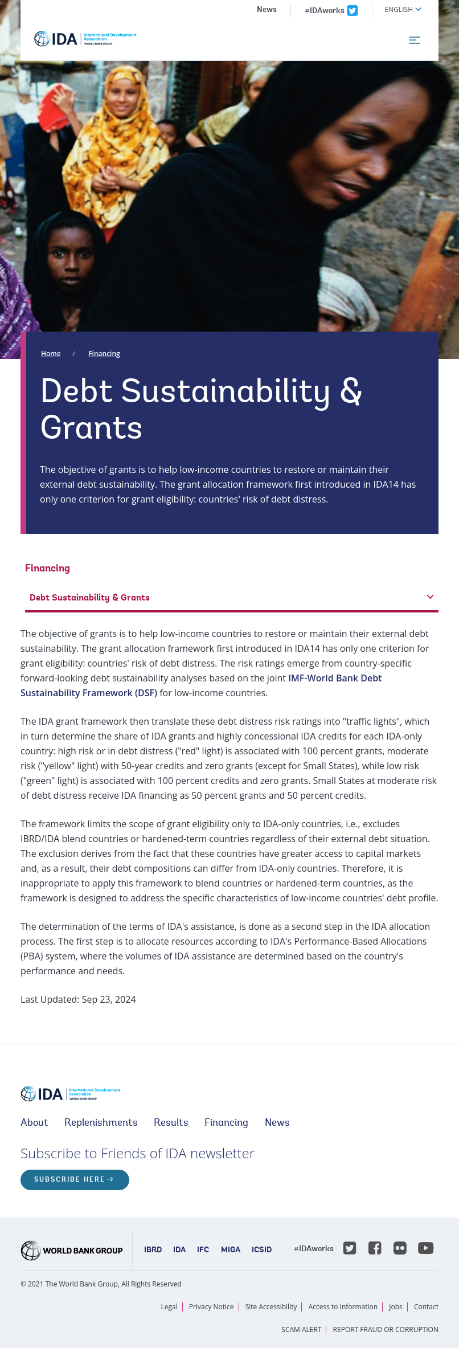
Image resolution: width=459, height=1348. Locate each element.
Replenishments (101, 1123)
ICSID (262, 1251)
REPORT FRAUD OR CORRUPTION (385, 1329)
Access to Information (343, 1307)
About (34, 1123)
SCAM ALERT (301, 1329)
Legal (169, 1307)
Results (171, 1123)
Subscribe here (69, 1180)
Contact (426, 1307)
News (267, 10)
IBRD (153, 1251)
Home (51, 353)
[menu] (414, 40)
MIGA (230, 1251)
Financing (104, 353)
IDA (179, 1251)
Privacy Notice (211, 1307)
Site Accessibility (271, 1307)
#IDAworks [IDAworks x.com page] (325, 11)
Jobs (396, 1307)
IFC (203, 1251)
